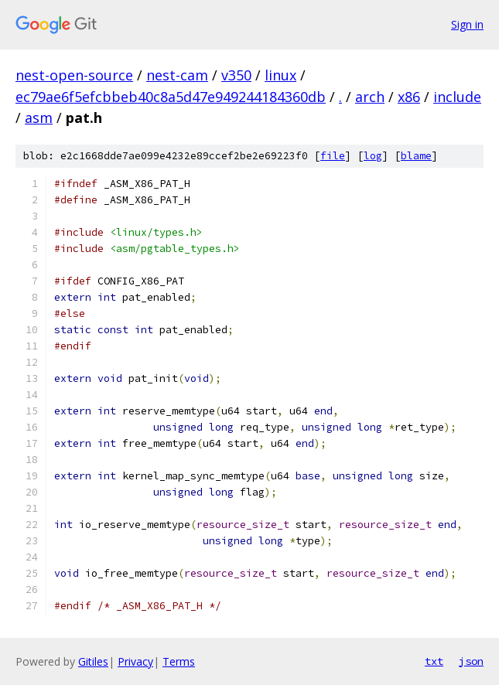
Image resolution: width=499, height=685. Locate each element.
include (457, 96)
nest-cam (177, 75)
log (373, 155)
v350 (236, 75)
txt (434, 661)
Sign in (467, 24)
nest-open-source (74, 75)
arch (370, 96)
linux (280, 75)
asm (39, 117)
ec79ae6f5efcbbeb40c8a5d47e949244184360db (170, 96)
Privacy (135, 661)
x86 (409, 96)
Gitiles (93, 661)
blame (416, 155)
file (332, 155)
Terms (178, 661)
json (471, 661)
